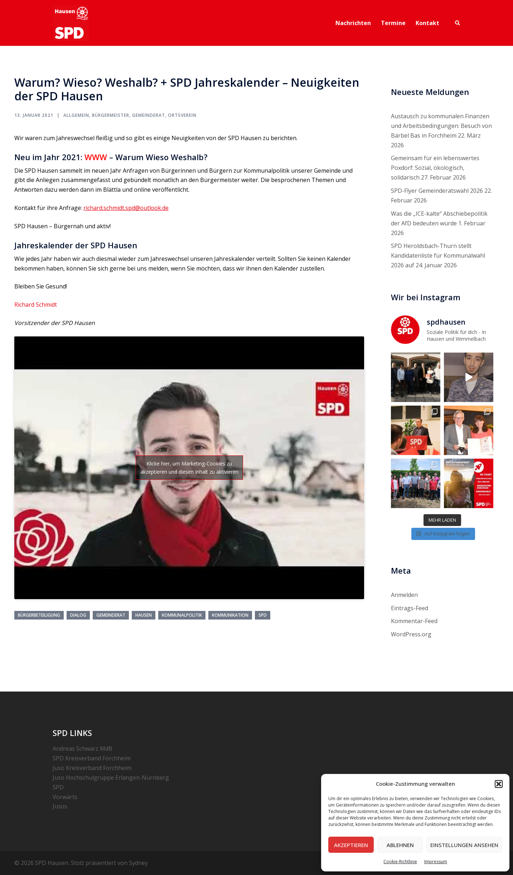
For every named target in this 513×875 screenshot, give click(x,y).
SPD (262, 615)
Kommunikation (230, 615)
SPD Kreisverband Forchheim (92, 758)
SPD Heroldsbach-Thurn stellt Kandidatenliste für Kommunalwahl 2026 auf (438, 255)
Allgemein (76, 115)
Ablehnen (400, 844)
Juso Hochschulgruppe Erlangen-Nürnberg (111, 777)
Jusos (60, 806)
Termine (393, 23)
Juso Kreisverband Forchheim (92, 768)
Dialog (78, 615)
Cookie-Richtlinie (400, 862)
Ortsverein (182, 115)
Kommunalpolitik (182, 615)
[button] (498, 784)
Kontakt (427, 23)
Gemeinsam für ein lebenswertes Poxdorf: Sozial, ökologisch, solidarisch (435, 167)
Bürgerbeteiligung (39, 615)
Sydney (138, 863)
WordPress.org (411, 634)
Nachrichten (353, 23)
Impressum (435, 862)
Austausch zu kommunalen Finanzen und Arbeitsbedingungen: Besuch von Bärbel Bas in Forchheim (441, 125)
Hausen (143, 615)
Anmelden (404, 595)
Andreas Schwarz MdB (82, 748)
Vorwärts (65, 797)
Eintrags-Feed (409, 608)
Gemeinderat (148, 115)
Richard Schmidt (35, 305)
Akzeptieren (351, 844)
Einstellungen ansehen (464, 844)
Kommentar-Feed (414, 621)
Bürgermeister (110, 115)
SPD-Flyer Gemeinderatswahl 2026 (437, 191)
